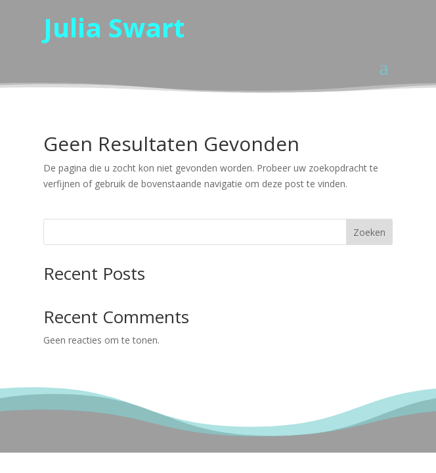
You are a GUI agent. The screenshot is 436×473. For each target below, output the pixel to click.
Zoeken (369, 232)
